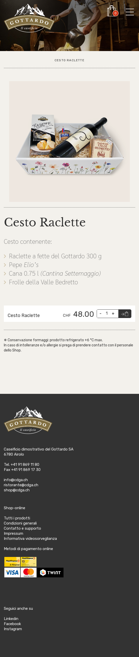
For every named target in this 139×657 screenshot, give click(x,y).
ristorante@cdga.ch (21, 485)
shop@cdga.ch (17, 490)
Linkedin (11, 618)
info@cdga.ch (16, 480)
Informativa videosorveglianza (30, 538)
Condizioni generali (20, 523)
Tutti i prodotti (17, 518)
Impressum (13, 533)
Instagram (13, 629)
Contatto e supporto (22, 528)
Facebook (12, 624)
